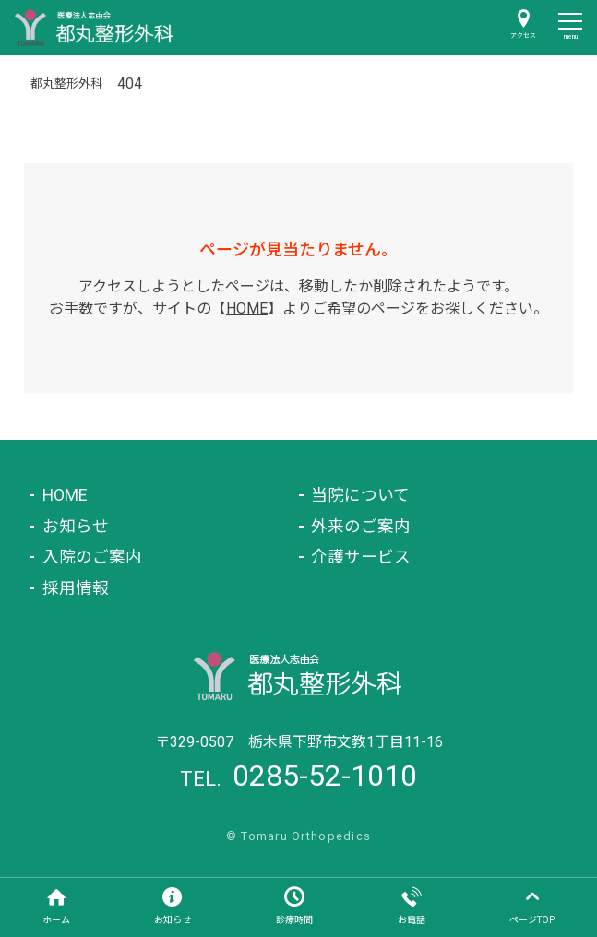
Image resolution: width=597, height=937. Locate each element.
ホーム (56, 920)
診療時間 (294, 920)
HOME (247, 308)
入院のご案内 (92, 557)
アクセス (523, 36)
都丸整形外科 (66, 83)
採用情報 (75, 588)
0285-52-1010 (325, 775)
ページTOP (532, 920)
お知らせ (75, 526)
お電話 (411, 920)
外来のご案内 (361, 526)
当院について (360, 495)
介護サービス (361, 557)
